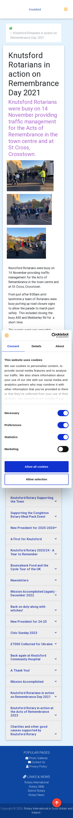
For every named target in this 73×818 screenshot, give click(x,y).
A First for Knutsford (26, 539)
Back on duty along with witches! (28, 608)
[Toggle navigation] (66, 9)
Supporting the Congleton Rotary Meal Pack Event (30, 514)
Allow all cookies (36, 466)
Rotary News (36, 795)
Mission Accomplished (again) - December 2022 (33, 593)
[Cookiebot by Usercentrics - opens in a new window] (52, 335)
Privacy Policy (36, 766)
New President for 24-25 (29, 621)
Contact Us (36, 762)
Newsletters (20, 580)
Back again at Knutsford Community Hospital (28, 657)
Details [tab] (36, 346)
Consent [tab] (13, 346)
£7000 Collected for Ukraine (32, 644)
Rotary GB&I (36, 786)
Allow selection (36, 479)
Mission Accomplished (27, 682)
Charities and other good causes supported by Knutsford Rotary (29, 730)
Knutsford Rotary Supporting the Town (32, 499)
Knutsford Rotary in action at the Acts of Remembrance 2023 (32, 711)
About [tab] (59, 346)
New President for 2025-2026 (33, 528)
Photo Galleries (37, 758)
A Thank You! (20, 670)
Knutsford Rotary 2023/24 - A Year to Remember (32, 552)
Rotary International (37, 782)
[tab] (33, 499)
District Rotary (36, 790)
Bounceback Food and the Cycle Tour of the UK (29, 567)
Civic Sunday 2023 (24, 633)
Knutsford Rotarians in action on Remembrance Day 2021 (32, 694)
